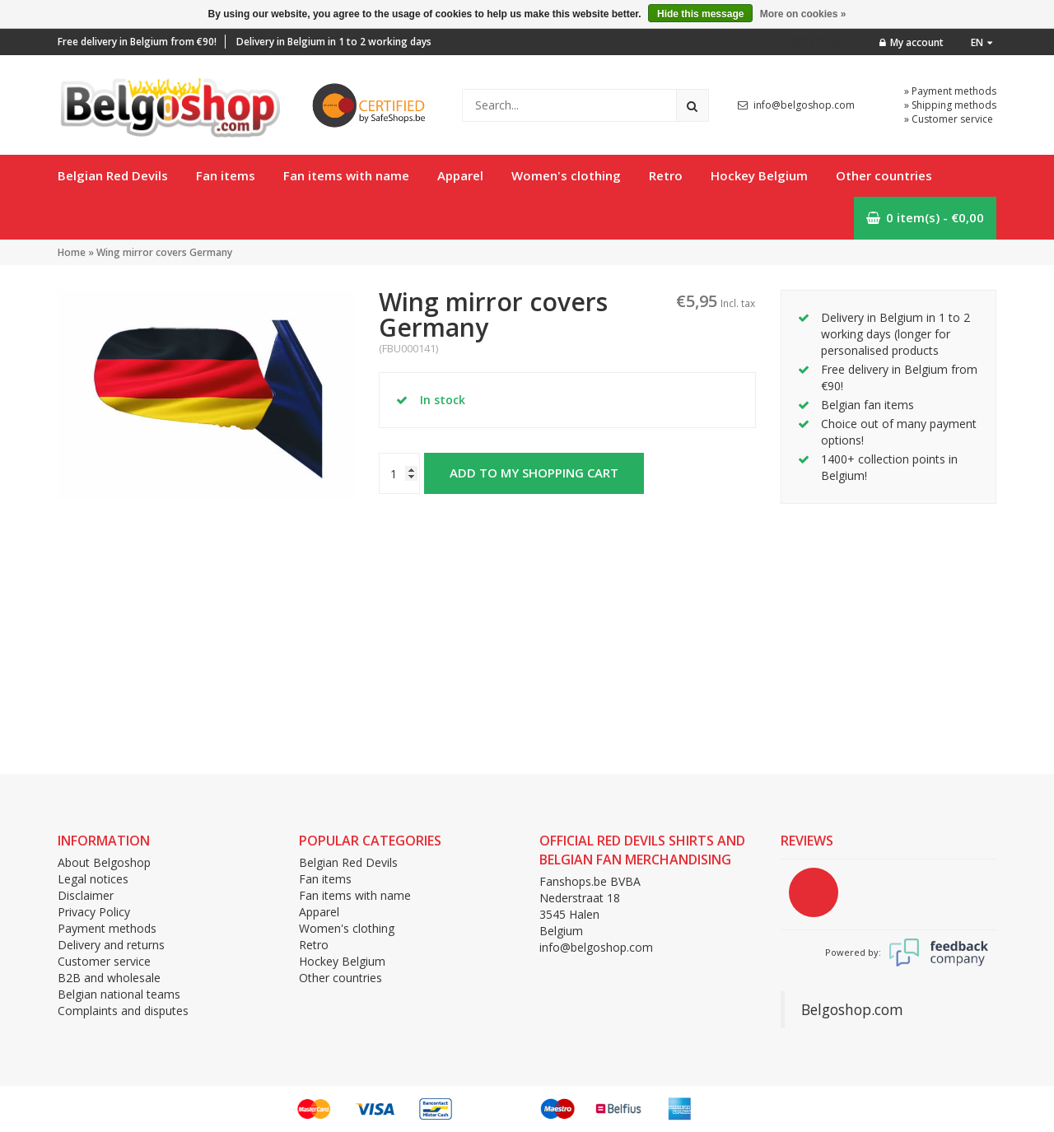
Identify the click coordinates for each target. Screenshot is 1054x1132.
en (981, 42)
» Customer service (948, 119)
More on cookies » (803, 14)
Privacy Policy (94, 912)
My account (911, 42)
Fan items (225, 175)
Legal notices (93, 879)
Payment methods (107, 928)
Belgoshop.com (852, 1009)
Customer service (104, 961)
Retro (666, 175)
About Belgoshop (104, 862)
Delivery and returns (111, 945)
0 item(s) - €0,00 (925, 217)
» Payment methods (950, 91)
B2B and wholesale (109, 977)
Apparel (460, 175)
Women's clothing (566, 175)
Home (72, 252)
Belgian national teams (119, 994)
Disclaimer (86, 895)
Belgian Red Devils (113, 175)
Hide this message (700, 14)
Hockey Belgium (759, 175)
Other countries (884, 175)
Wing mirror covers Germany (164, 252)
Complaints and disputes (123, 1010)
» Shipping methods (950, 105)
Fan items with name (346, 175)
